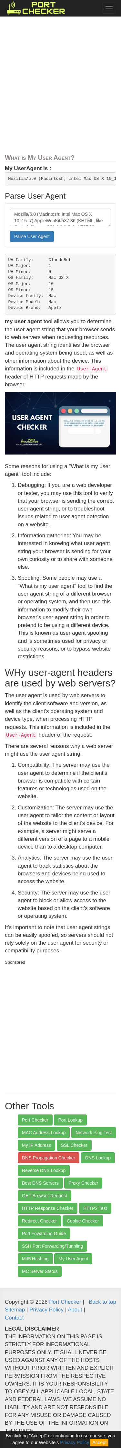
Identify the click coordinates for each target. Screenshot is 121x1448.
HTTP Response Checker (47, 1208)
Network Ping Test (94, 1132)
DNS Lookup (98, 1157)
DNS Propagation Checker (48, 1157)
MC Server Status (39, 1271)
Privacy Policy (46, 1310)
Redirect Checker (39, 1220)
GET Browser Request (44, 1195)
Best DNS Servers (40, 1183)
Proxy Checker (83, 1183)
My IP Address (36, 1145)
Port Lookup (70, 1120)
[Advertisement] (60, 87)
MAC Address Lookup (44, 1132)
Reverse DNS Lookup (44, 1170)
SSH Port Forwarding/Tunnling (52, 1246)
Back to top (102, 1302)
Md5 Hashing (35, 1258)
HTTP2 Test (95, 1208)
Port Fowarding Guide (44, 1233)
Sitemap (15, 1310)
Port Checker (35, 1120)
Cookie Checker (83, 1220)
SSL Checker (74, 1145)
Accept (99, 1442)
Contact (14, 1318)
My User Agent (73, 1258)
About (75, 1310)
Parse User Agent (32, 236)
